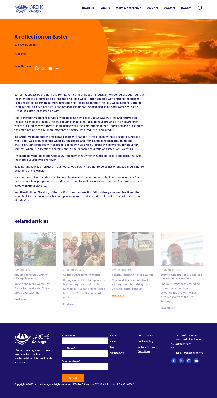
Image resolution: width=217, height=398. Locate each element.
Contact (169, 8)
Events (113, 341)
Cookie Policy (145, 341)
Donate (186, 8)
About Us (87, 8)
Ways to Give (117, 352)
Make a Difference (128, 8)
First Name (68, 335)
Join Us (105, 8)
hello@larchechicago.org (189, 352)
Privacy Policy (145, 335)
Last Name (68, 348)
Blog (112, 347)
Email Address (70, 361)
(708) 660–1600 (183, 344)
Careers (152, 8)
